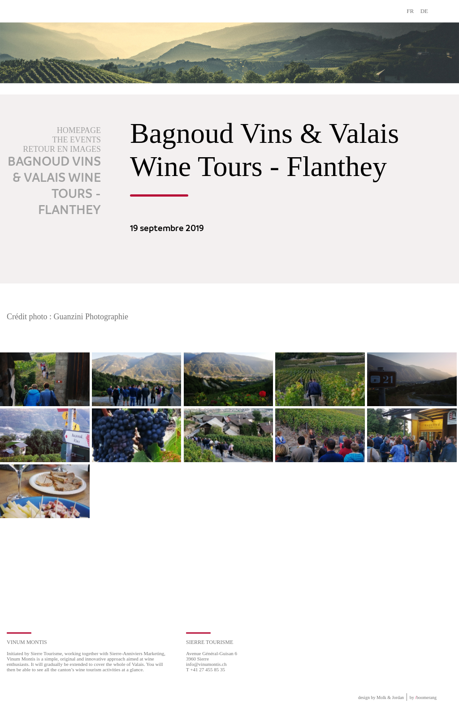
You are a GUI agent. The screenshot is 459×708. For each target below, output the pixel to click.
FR (410, 11)
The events (76, 139)
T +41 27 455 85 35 (205, 669)
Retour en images (62, 149)
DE (424, 11)
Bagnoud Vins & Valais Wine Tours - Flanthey (54, 186)
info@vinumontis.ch (206, 664)
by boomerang (423, 697)
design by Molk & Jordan (381, 697)
